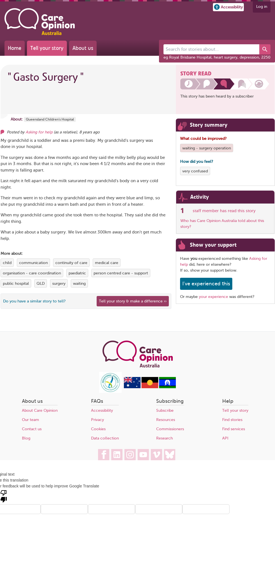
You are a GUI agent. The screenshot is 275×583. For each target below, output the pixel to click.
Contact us (32, 429)
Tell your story (46, 48)
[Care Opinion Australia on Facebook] (103, 454)
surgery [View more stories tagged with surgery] (58, 283)
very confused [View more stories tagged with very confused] (195, 171)
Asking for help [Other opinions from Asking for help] (39, 132)
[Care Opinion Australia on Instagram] (130, 454)
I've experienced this (206, 283)
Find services (233, 429)
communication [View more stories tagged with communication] (33, 263)
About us (82, 48)
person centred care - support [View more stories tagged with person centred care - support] (121, 273)
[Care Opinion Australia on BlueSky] (169, 454)
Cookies (98, 429)
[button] (228, 7)
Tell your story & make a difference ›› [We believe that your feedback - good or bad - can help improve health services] (133, 301)
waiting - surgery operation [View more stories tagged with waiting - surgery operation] (206, 148)
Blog (26, 438)
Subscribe (165, 410)
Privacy (97, 420)
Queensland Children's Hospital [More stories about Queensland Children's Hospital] (50, 119)
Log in (261, 6)
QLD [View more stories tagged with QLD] (41, 283)
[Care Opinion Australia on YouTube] (143, 454)
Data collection (105, 438)
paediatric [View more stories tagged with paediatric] (77, 273)
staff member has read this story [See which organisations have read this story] (224, 211)
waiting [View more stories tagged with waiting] (79, 283)
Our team (30, 420)
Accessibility (102, 410)
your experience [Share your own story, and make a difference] (213, 297)
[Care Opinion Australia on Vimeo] (156, 454)
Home (14, 48)
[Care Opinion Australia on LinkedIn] (116, 454)
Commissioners (170, 429)
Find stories (232, 420)
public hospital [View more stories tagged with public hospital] (16, 283)
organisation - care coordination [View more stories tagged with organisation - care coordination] (32, 273)
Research (164, 438)
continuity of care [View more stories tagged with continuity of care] (71, 263)
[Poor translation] (3, 496)
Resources (165, 420)
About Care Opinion (40, 410)
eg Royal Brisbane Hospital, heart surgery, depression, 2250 (217, 57)
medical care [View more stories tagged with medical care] (106, 263)
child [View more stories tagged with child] (7, 263)
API (225, 438)
